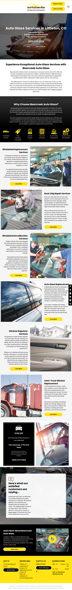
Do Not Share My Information (23, 586)
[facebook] (37, 571)
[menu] (68, 6)
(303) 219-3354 (36, 41)
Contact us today (56, 89)
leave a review (12, 512)
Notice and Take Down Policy (44, 586)
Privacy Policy (12, 586)
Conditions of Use (33, 586)
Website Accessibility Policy (57, 586)
